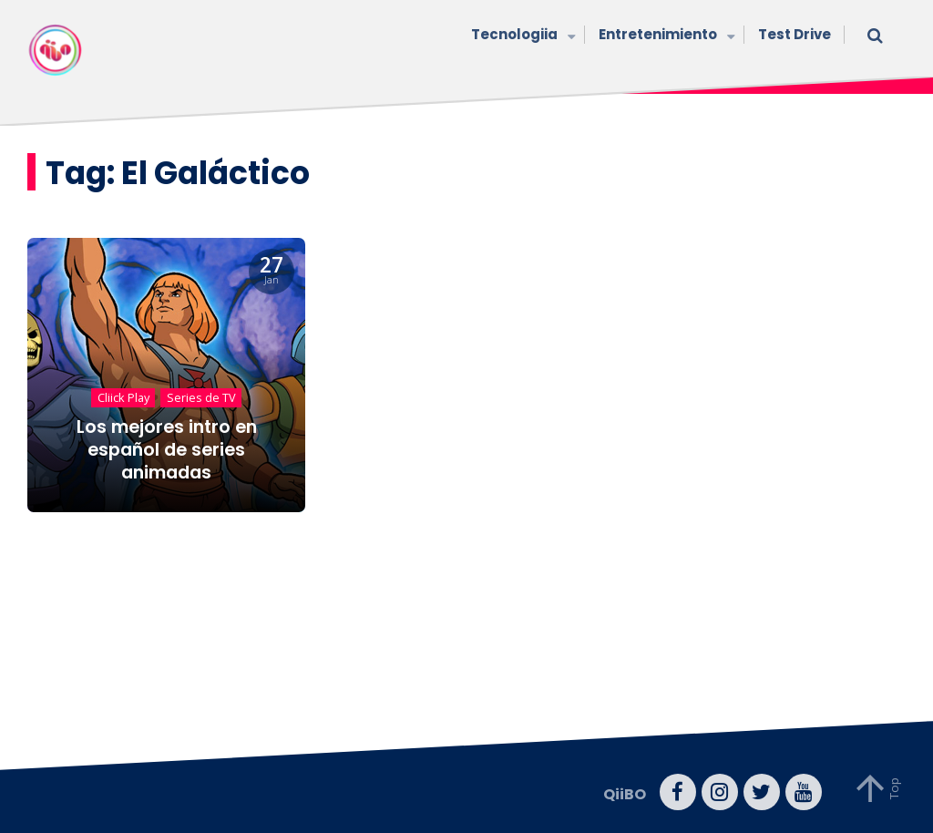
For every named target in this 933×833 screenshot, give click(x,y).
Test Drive (794, 34)
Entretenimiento (665, 36)
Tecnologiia (521, 36)
